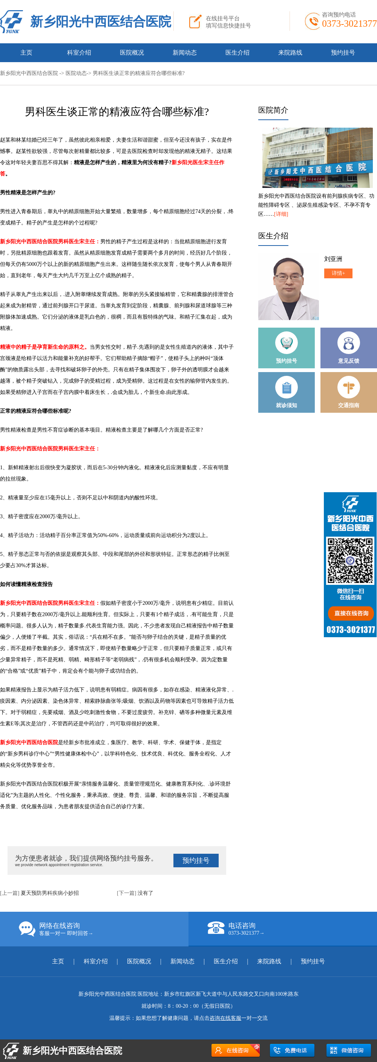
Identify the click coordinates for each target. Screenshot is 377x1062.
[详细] (281, 214)
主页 (26, 52)
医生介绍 (237, 52)
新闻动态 (185, 52)
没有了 (145, 893)
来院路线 (290, 52)
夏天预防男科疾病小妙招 (50, 893)
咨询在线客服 (225, 1018)
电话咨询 (292, 928)
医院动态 (76, 73)
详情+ (338, 273)
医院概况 (132, 52)
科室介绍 (79, 52)
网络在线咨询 (103, 929)
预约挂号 (343, 52)
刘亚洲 (333, 259)
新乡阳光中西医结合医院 (100, 22)
